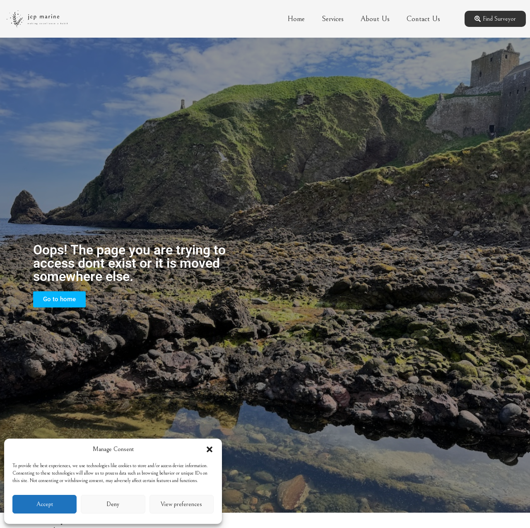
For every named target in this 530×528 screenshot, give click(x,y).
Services (333, 18)
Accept (44, 504)
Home (296, 18)
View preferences (181, 504)
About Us (375, 18)
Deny (112, 504)
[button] (209, 449)
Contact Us (423, 18)
